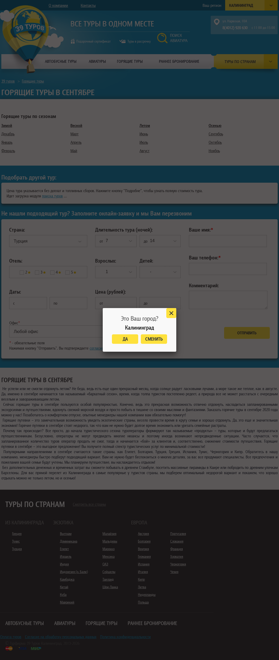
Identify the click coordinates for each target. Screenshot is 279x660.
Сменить (154, 339)
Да (125, 339)
